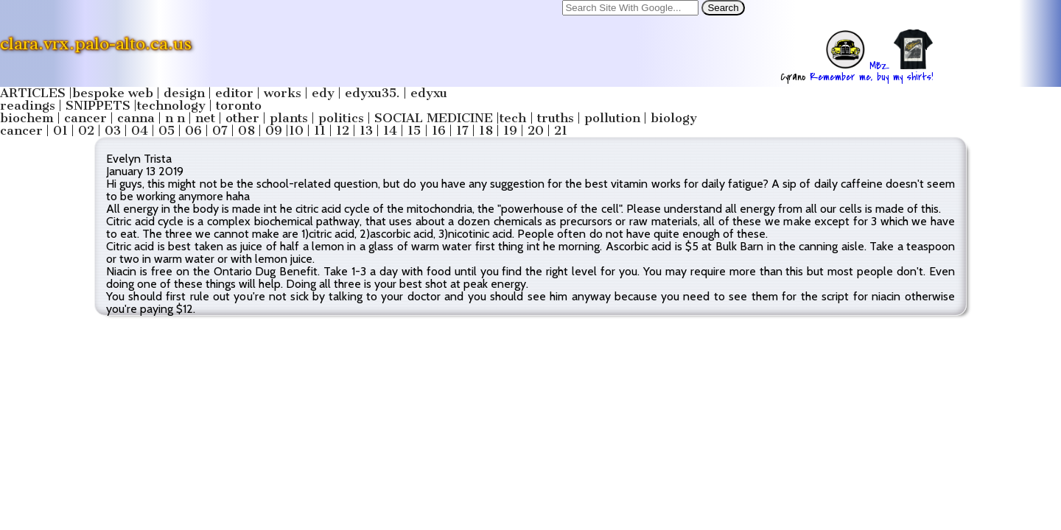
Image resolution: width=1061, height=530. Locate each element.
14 (390, 130)
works (282, 93)
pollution (612, 118)
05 (166, 130)
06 (193, 130)
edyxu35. (372, 93)
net (205, 118)
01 (60, 130)
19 (510, 130)
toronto (239, 105)
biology (674, 118)
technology (171, 105)
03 (113, 130)
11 (320, 130)
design (184, 93)
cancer (85, 118)
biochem (27, 118)
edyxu (428, 93)
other (242, 118)
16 (439, 130)
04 (139, 130)
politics (341, 118)
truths (555, 118)
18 (486, 130)
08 (246, 130)
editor (234, 93)
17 (462, 130)
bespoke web (112, 93)
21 (560, 130)
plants (289, 118)
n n (175, 118)
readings (27, 105)
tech (513, 118)
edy (323, 93)
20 (536, 130)
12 (342, 130)
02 (86, 130)
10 (296, 130)
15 (414, 130)
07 (220, 130)
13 (366, 130)
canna (136, 118)
